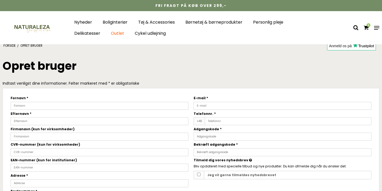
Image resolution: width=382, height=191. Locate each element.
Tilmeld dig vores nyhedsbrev (241, 160)
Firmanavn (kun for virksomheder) (43, 129)
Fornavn (19, 98)
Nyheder (83, 22)
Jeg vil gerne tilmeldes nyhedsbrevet (241, 175)
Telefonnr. (205, 114)
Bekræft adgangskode (216, 144)
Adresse (19, 175)
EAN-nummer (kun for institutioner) (44, 160)
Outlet (117, 33)
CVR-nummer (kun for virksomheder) (45, 144)
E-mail (201, 98)
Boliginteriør (115, 22)
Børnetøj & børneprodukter (213, 22)
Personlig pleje (268, 22)
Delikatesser (87, 33)
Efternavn (21, 114)
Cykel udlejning (150, 33)
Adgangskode (208, 129)
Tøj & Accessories (156, 22)
